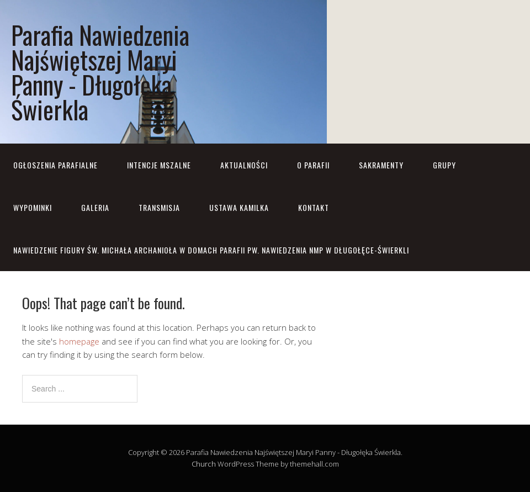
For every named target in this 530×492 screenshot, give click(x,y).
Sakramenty (381, 165)
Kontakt (313, 207)
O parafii (313, 165)
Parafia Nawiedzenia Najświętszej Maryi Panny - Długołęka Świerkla (100, 72)
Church (204, 464)
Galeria (95, 207)
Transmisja (159, 207)
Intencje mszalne (159, 165)
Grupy (444, 165)
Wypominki (32, 207)
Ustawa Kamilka (239, 207)
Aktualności (244, 165)
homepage (79, 341)
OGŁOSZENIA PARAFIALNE (55, 165)
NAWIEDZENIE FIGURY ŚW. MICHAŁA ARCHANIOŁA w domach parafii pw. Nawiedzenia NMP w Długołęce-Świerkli (211, 250)
